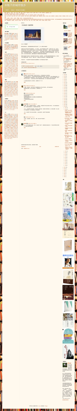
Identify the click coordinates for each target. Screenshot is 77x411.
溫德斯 (7, 126)
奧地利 (7, 86)
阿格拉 (7, 66)
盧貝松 (14, 126)
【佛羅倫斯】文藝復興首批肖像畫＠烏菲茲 (68, 115)
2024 (65, 77)
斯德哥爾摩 (15, 71)
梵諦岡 (12, 89)
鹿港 (14, 108)
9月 (65, 152)
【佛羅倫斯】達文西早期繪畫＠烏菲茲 (68, 112)
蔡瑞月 (12, 122)
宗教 (48, 19)
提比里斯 (10, 71)
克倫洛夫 (5, 68)
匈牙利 (13, 92)
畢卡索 (40, 20)
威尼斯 (14, 57)
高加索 (20, 14)
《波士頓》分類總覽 (67, 30)
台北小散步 (11, 49)
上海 (10, 59)
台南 (25, 18)
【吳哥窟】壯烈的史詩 (68, 142)
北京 (10, 60)
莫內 (27, 20)
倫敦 (7, 55)
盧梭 (11, 137)
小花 (17, 124)
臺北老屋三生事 (12, 13)
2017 (65, 88)
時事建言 (8, 46)
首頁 (50, 12)
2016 (65, 90)
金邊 (16, 67)
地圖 (34, 12)
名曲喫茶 (13, 19)
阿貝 (11, 117)
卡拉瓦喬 (16, 20)
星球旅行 (43, 12)
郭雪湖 (43, 20)
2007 (65, 104)
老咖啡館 (10, 19)
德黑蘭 (9, 67)
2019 (65, 85)
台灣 (5, 81)
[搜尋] (12, 26)
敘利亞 (11, 14)
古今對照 (8, 38)
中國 (7, 84)
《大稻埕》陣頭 (67, 116)
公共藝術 (45, 19)
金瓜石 (21, 18)
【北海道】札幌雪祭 (67, 138)
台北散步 (21, 19)
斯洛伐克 (31, 14)
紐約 (5, 56)
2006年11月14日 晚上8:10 (30, 85)
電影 (53, 19)
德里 (14, 65)
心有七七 (13, 114)
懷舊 (33, 19)
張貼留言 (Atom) (26, 148)
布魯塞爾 (10, 70)
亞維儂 (6, 70)
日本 (26, 67)
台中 (17, 56)
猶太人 (10, 126)
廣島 (7, 59)
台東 (27, 18)
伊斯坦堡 (8, 58)
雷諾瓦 (6, 134)
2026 (65, 74)
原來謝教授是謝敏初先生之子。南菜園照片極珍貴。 (67, 59)
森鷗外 (16, 135)
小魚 (14, 115)
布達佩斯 (10, 68)
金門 (29, 18)
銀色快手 (14, 137)
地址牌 (15, 35)
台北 (5, 18)
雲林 (11, 65)
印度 (26, 14)
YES (64, 55)
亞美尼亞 (23, 14)
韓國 (14, 90)
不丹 (28, 14)
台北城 (9, 103)
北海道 (38, 14)
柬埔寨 (9, 85)
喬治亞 (5, 92)
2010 (65, 99)
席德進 (8, 138)
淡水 (7, 105)
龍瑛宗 (49, 20)
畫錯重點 (12, 39)
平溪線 (18, 18)
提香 (8, 129)
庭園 (26, 19)
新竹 (17, 103)
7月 (65, 155)
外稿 (14, 12)
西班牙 (16, 85)
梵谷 (32, 20)
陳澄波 (46, 20)
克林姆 (11, 128)
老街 (29, 19)
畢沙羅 (10, 136)
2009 (65, 101)
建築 (13, 33)
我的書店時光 (6, 49)
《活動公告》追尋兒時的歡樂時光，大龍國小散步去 (68, 148)
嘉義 (8, 107)
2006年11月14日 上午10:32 (30, 73)
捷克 (11, 84)
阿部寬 (16, 121)
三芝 (8, 109)
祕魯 (41, 14)
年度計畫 (27, 12)
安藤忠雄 (7, 122)
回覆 (24, 82)
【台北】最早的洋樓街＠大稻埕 (68, 124)
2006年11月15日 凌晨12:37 (32, 104)
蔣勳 (10, 138)
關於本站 (8, 12)
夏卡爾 (37, 20)
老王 (16, 129)
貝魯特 (8, 69)
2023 (65, 79)
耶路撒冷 (13, 66)
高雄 (13, 104)
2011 (64, 98)
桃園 (10, 104)
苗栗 (14, 107)
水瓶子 (12, 12)
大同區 (11, 18)
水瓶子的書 (6, 13)
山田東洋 (9, 133)
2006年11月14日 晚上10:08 (30, 93)
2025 (65, 76)
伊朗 (17, 14)
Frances (7, 123)
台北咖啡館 (6, 19)
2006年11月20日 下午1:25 (30, 117)
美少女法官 (12, 129)
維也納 (13, 58)
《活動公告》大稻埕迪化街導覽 (68, 141)
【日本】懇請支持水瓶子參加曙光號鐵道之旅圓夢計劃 (70, 35)
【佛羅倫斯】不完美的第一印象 (68, 133)
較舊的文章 (57, 146)
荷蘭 (10, 91)
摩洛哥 (35, 14)
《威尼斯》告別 (67, 145)
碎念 (8, 34)
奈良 (17, 60)
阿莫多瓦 (8, 124)
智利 (43, 14)
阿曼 (8, 14)
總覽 (5, 12)
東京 (17, 54)
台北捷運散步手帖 (14, 48)
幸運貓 (33, 67)
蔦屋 (12, 38)
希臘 (8, 87)
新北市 (12, 54)
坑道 (27, 19)
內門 (6, 109)
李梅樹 (13, 133)
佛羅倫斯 (14, 59)
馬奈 (25, 20)
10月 (65, 151)
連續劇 (59, 19)
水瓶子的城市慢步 (15, 5)
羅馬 (7, 57)
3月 (65, 162)
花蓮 (13, 105)
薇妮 (24, 73)
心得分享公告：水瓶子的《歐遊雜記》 (68, 119)
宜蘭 (5, 103)
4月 (65, 160)
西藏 (11, 90)
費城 (17, 65)
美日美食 (16, 39)
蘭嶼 (13, 109)
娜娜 (14, 123)
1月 (65, 165)
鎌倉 (13, 60)
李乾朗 (7, 135)
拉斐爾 (12, 20)
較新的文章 (23, 146)
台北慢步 (17, 13)
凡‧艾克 (10, 134)
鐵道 (24, 19)
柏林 (17, 58)
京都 (9, 56)
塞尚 (16, 136)
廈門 (13, 68)
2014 (65, 93)
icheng (8, 128)
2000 (65, 175)
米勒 (22, 20)
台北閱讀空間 (22, 13)
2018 (65, 87)
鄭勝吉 (12, 125)
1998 (65, 176)
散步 (5, 44)
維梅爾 (8, 127)
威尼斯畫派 (69, 19)
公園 (24, 67)
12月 (65, 107)
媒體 (21, 12)
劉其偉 (14, 134)
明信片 (50, 19)
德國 (14, 84)
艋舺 (15, 106)
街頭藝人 (40, 19)
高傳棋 (11, 127)
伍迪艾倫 (56, 19)
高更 (29, 20)
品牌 (38, 19)
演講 (17, 12)
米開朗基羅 (9, 20)
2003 (65, 170)
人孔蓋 (15, 38)
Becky (25, 85)
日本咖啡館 (18, 19)
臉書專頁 (47, 12)
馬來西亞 (9, 92)
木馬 (17, 116)
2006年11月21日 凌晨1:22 (32, 123)
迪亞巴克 (12, 67)
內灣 (11, 109)
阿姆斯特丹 (16, 69)
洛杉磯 (5, 72)
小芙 (12, 121)
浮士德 (8, 137)
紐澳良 (9, 72)
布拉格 (13, 56)
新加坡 (14, 70)
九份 (24, 18)
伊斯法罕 (16, 72)
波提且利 (5, 136)
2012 (65, 96)
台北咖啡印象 (6, 48)
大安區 (15, 18)
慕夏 (34, 20)
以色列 (5, 14)
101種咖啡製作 (6, 39)
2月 (65, 163)
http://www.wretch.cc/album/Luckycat (27, 63)
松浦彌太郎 (11, 135)
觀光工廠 (62, 19)
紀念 (17, 34)
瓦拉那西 (7, 65)
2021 (65, 82)
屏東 (8, 106)
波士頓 (5, 60)
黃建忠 (16, 125)
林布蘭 (17, 133)
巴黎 (11, 55)
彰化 (7, 108)
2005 (65, 167)
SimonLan (13, 124)
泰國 (8, 90)
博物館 (65, 19)
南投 (11, 107)
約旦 (10, 66)
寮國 (15, 89)
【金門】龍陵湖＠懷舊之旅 (70, 26)
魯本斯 (20, 20)
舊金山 (12, 72)
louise (11, 123)
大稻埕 (8, 18)
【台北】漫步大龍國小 (68, 144)
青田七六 (37, 12)
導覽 (19, 12)
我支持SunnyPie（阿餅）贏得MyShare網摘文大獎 (68, 136)
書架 (12, 34)
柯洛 (5, 137)
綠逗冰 (31, 12)
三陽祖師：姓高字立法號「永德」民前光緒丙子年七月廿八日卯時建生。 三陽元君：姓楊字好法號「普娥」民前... (67, 65)
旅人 (43, 19)
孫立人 (5, 129)
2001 (65, 173)
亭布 (7, 71)
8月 (65, 154)
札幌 (31, 67)
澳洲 (16, 92)
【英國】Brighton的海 (68, 110)
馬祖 (30, 18)
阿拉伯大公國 (14, 91)
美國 (17, 81)
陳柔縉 (13, 136)
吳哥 (10, 57)
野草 (40, 12)
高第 (15, 127)
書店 (36, 19)
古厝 (31, 19)
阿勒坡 (12, 69)
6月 (65, 157)
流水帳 (24, 12)
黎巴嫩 (14, 14)
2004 (65, 168)
